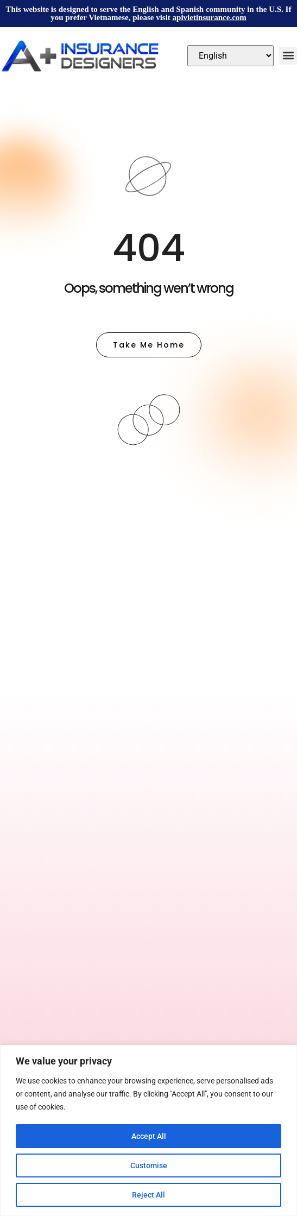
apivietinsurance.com (210, 17)
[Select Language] (230, 55)
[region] (148, 1130)
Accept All (148, 1136)
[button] (288, 56)
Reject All (148, 1194)
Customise (148, 1165)
